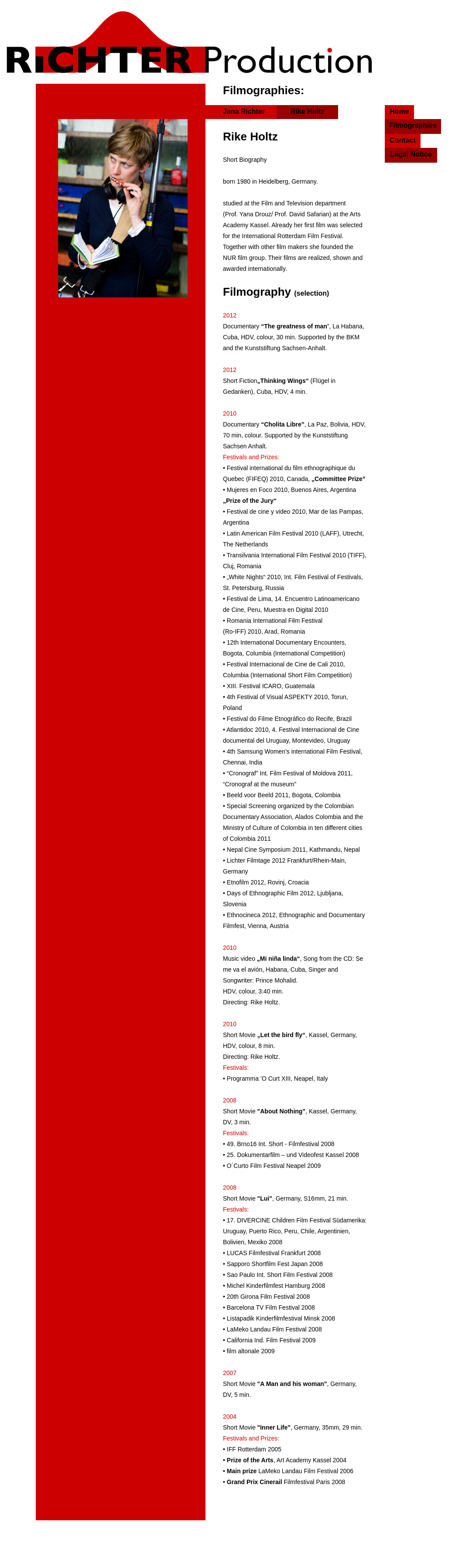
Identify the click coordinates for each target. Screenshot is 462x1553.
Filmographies (413, 125)
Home (399, 111)
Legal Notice (410, 154)
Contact (403, 140)
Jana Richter (244, 111)
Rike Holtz (307, 111)
